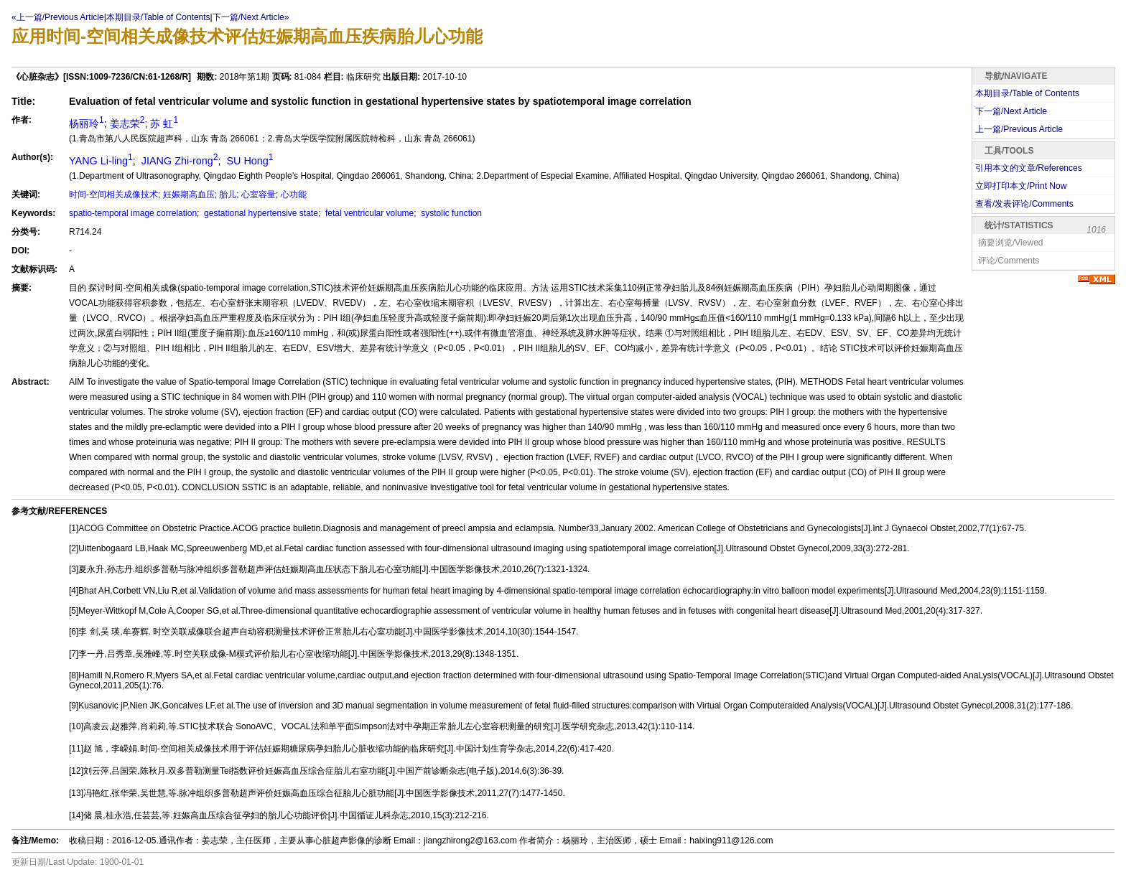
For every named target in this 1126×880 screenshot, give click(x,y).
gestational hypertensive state (260, 213)
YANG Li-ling (101, 161)
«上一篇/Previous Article (57, 17)
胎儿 (227, 194)
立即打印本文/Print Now (1020, 186)
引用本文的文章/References (1028, 168)
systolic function (450, 213)
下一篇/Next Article (1011, 111)
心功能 (294, 194)
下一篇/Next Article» (251, 17)
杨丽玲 (86, 123)
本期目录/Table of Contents (158, 17)
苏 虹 (164, 123)
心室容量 (258, 194)
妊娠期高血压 (189, 194)
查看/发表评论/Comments (1024, 204)
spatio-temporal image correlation (133, 213)
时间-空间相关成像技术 (113, 194)
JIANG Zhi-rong (178, 161)
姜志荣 (127, 123)
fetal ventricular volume (368, 213)
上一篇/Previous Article (1019, 129)
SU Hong (248, 161)
